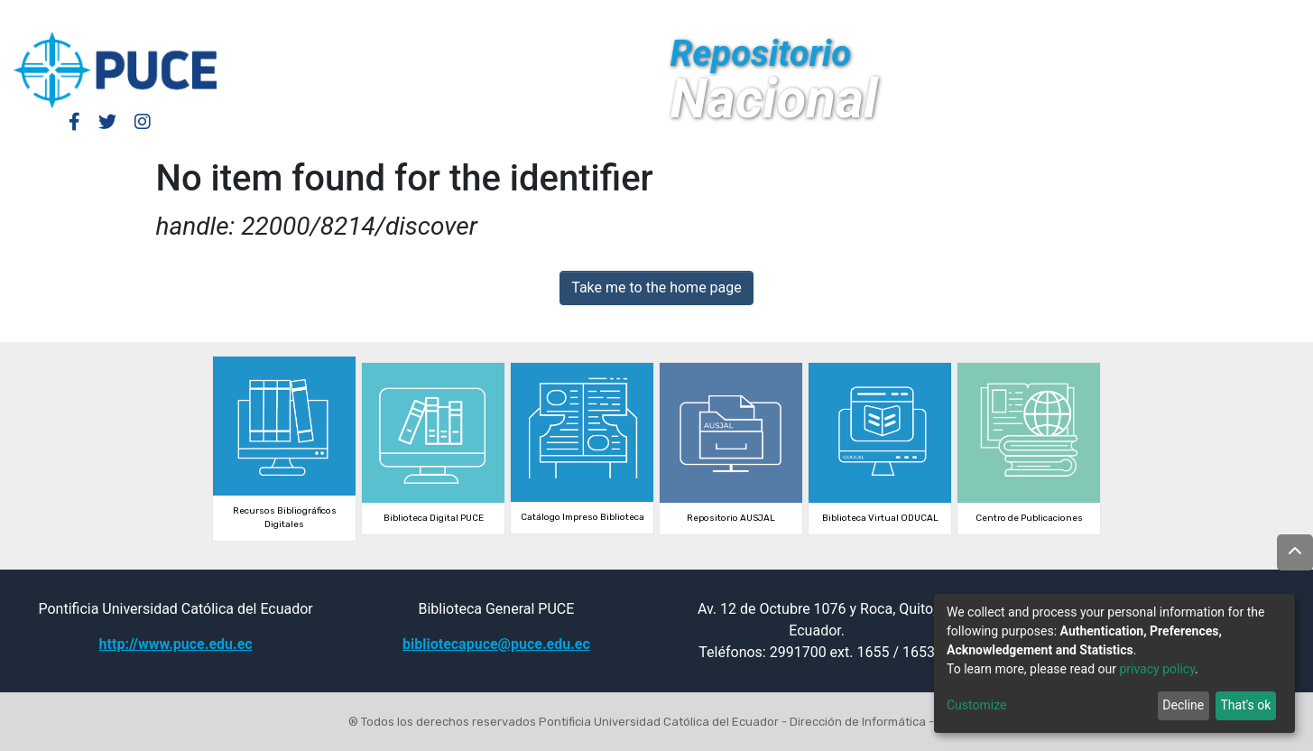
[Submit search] (1165, 16)
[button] (1138, 16)
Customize (976, 705)
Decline (1183, 705)
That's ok (1245, 705)
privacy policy (1157, 669)
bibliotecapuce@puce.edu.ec (496, 644)
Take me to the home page (656, 287)
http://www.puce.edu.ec (176, 644)
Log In (1056, 15)
